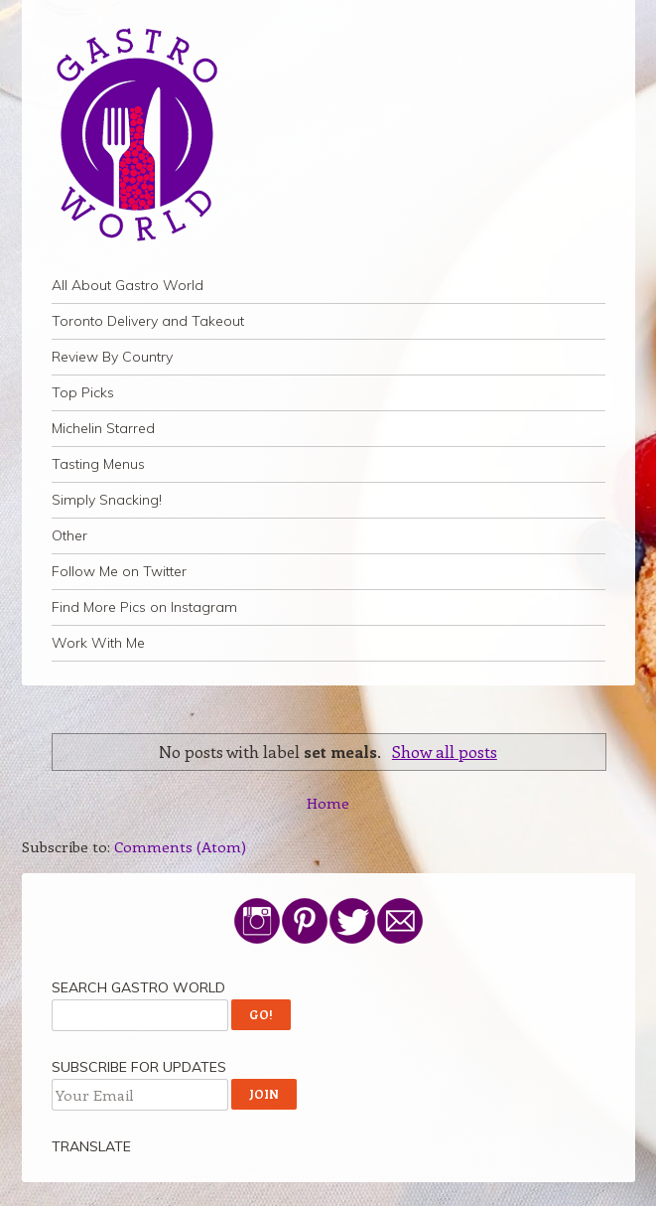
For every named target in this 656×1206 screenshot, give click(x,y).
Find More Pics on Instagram (144, 607)
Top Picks (83, 392)
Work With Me (98, 643)
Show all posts (444, 751)
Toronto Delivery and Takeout (148, 321)
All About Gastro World (127, 285)
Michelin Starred (103, 428)
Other (69, 535)
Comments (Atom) (180, 846)
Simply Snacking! (107, 500)
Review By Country (112, 357)
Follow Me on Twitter (119, 571)
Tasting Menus (98, 464)
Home (328, 803)
